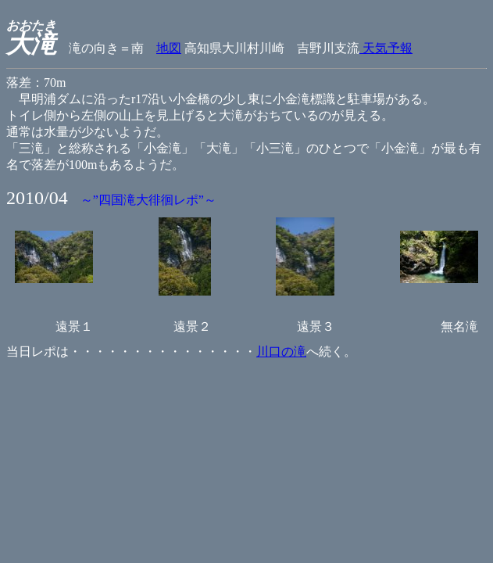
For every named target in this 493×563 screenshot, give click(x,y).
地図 (168, 48)
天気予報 (386, 48)
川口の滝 (281, 351)
